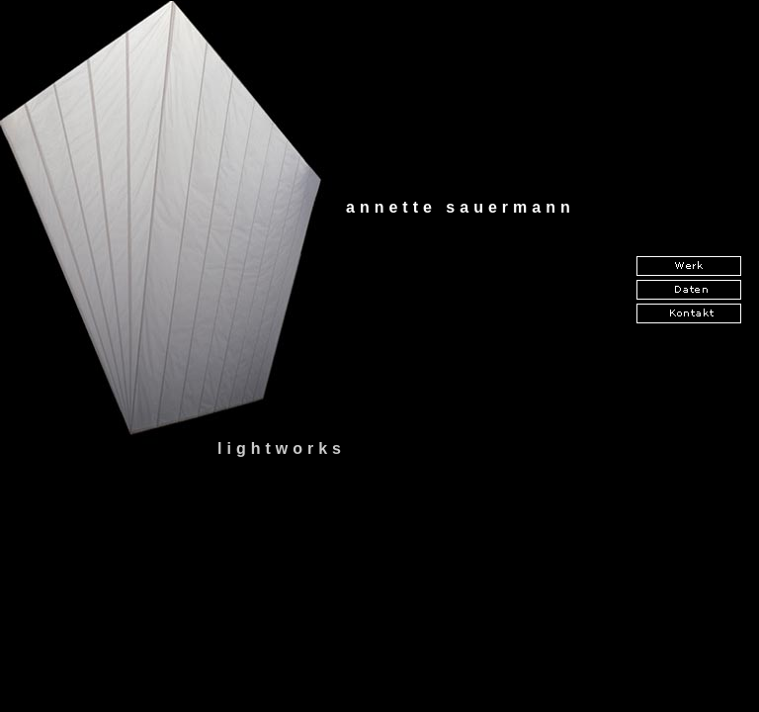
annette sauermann (460, 207)
